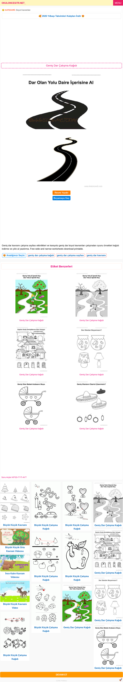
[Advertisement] (61, 40)
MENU (118, 3)
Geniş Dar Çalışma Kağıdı (31, 320)
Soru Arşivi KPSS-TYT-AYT (14, 477)
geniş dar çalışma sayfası (70, 255)
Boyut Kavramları (23, 10)
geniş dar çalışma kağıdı (41, 255)
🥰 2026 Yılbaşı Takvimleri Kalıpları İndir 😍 (61, 16)
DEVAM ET (61, 675)
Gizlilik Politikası (61, 680)
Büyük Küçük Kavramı (15, 525)
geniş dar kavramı (96, 255)
